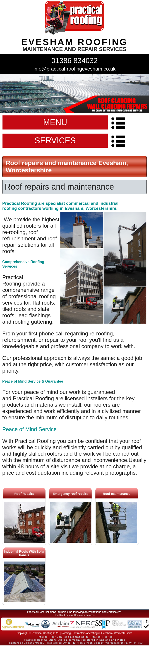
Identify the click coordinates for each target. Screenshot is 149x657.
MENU (55, 122)
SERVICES (55, 140)
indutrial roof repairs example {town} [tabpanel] (74, 93)
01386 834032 (74, 60)
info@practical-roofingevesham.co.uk (74, 69)
